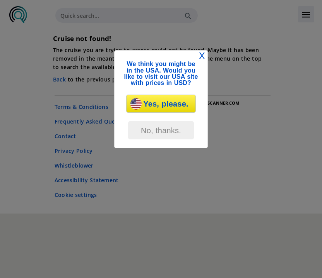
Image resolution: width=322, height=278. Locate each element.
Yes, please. (159, 104)
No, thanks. (161, 130)
